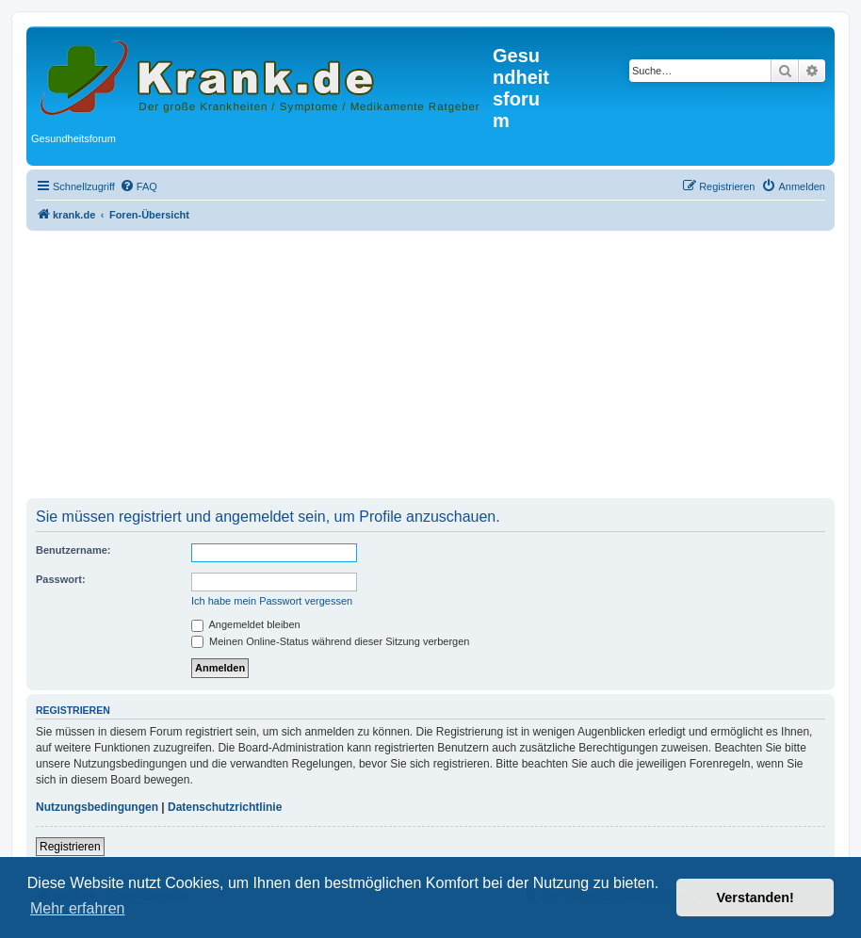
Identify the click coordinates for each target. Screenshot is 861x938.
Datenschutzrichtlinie (225, 807)
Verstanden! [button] (755, 897)
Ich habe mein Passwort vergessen (271, 600)
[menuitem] (138, 186)
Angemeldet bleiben (246, 624)
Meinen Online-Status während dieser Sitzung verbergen (330, 641)
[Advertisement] (430, 366)
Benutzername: (73, 550)
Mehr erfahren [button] (77, 908)
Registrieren (70, 846)
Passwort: (61, 579)
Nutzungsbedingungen (97, 807)
